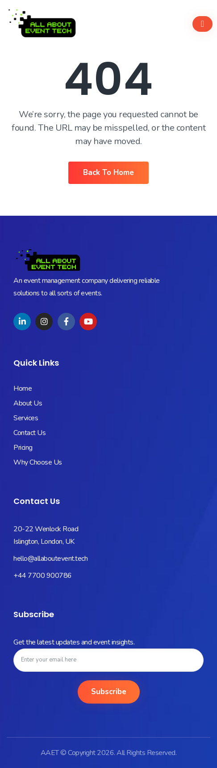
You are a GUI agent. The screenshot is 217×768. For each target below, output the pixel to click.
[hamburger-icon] (202, 24)
